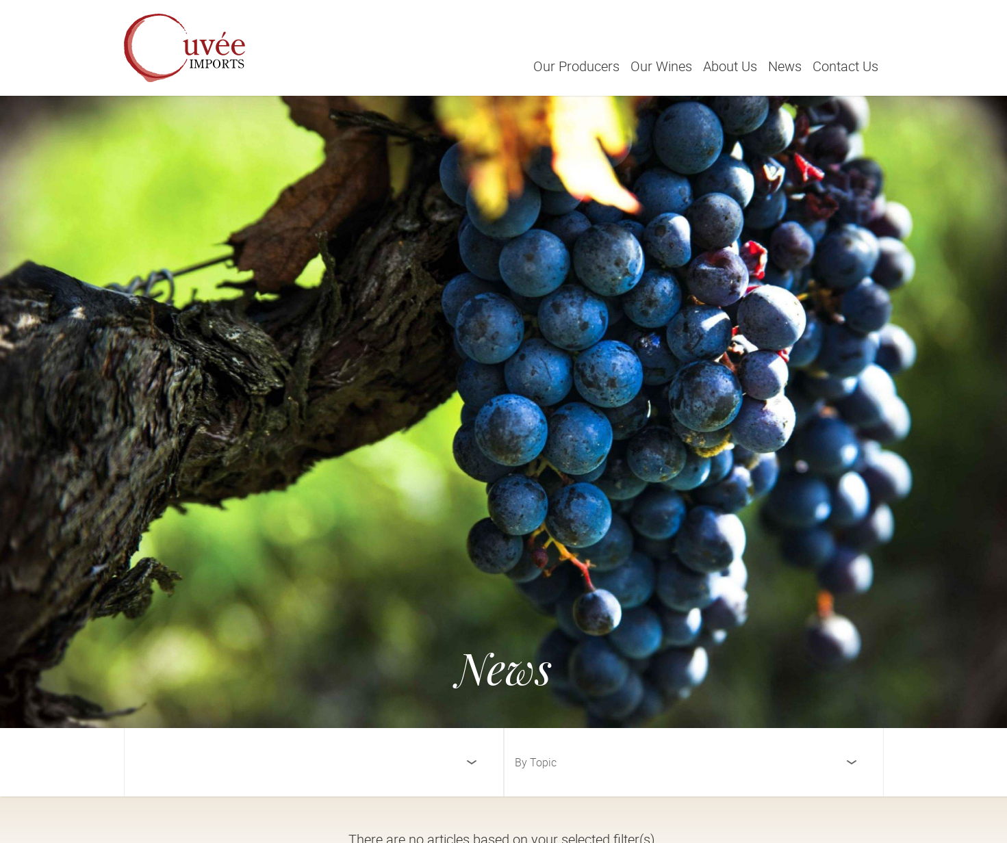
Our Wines (661, 66)
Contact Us (845, 66)
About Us (730, 66)
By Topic (536, 762)
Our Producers (576, 66)
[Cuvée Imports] (184, 48)
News (785, 66)
